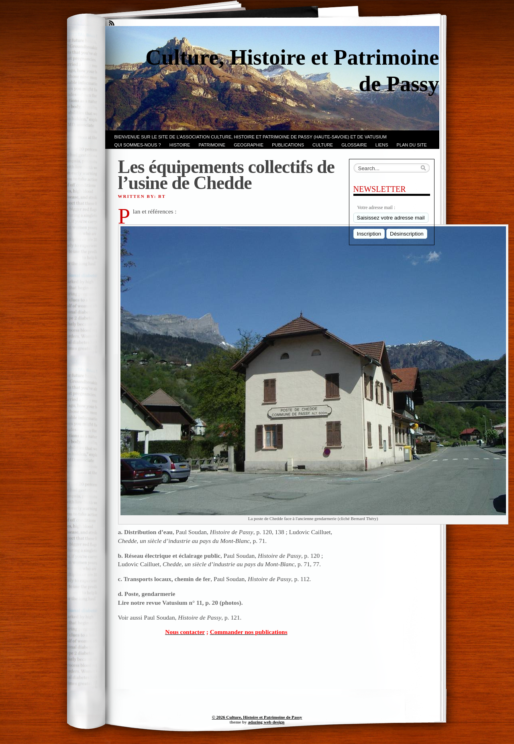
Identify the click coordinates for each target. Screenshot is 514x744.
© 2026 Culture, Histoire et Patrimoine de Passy (257, 717)
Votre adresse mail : (376, 207)
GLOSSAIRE (354, 144)
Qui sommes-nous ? (137, 144)
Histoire (179, 144)
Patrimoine (211, 144)
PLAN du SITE (412, 144)
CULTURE (322, 144)
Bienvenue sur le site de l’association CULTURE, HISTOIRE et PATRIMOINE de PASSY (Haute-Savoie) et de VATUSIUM (250, 136)
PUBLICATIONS (288, 144)
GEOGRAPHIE (248, 144)
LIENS (381, 144)
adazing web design (266, 722)
